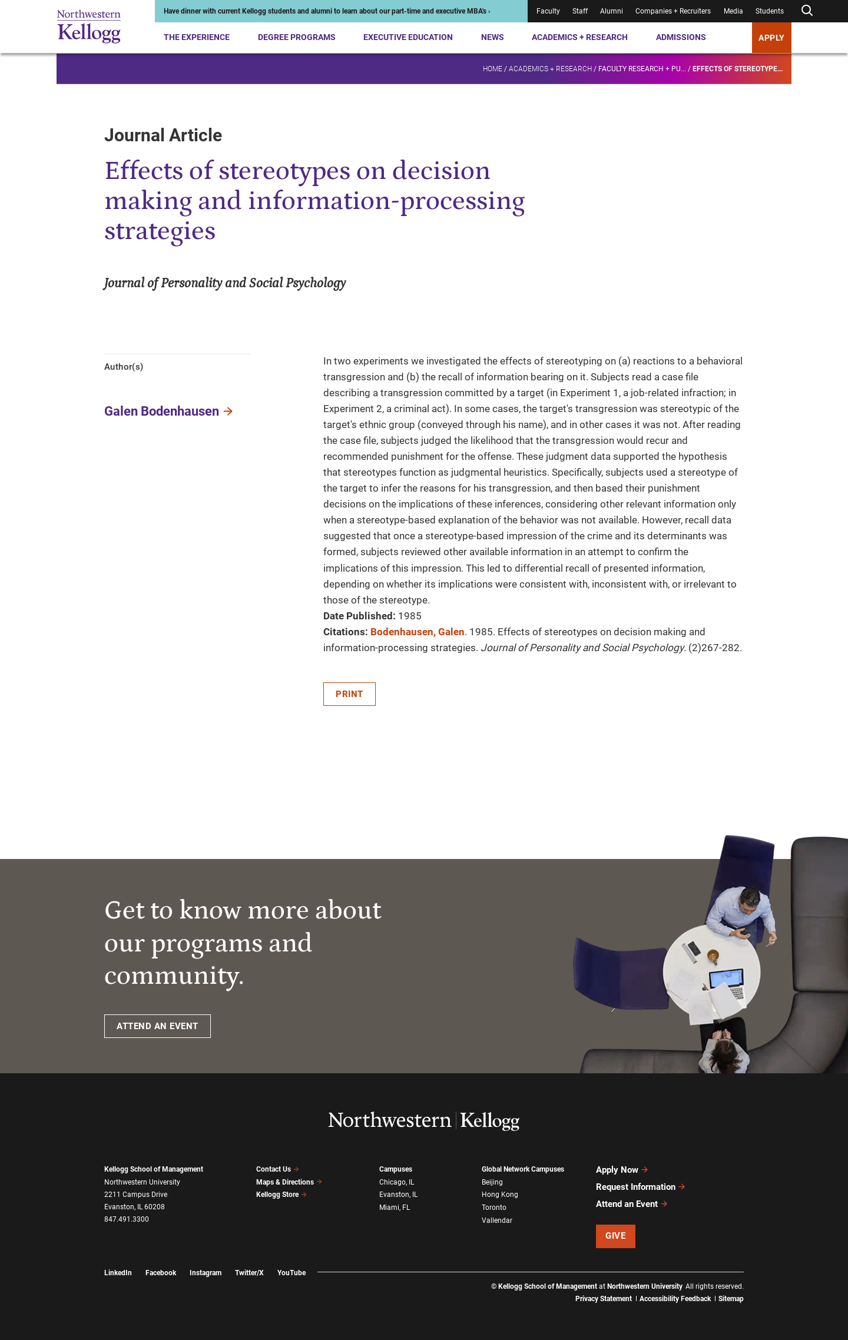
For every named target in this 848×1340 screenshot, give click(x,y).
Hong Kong (500, 1194)
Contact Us (277, 1169)
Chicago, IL (396, 1182)
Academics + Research (580, 37)
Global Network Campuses (523, 1169)
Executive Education (408, 37)
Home (492, 68)
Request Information (641, 1187)
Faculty (548, 11)
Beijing (492, 1182)
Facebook (160, 1273)
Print (349, 694)
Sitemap (731, 1299)
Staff (580, 11)
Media (733, 11)
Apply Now (622, 1170)
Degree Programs (297, 37)
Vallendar (497, 1220)
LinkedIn (118, 1273)
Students (770, 11)
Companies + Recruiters (673, 11)
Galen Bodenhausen (161, 411)
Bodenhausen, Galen (417, 632)
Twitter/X (249, 1273)
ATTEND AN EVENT (157, 1026)
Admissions (681, 37)
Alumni (611, 11)
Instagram (205, 1273)
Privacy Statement (603, 1299)
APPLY (771, 37)
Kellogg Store (281, 1194)
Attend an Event (632, 1204)
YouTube (291, 1273)
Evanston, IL (398, 1194)
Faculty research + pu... (642, 68)
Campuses (395, 1169)
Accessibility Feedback (675, 1299)
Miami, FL (394, 1207)
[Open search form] (806, 10)
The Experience (197, 37)
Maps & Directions (289, 1182)
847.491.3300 (126, 1219)
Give (615, 1235)
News (492, 37)
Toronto (494, 1207)
